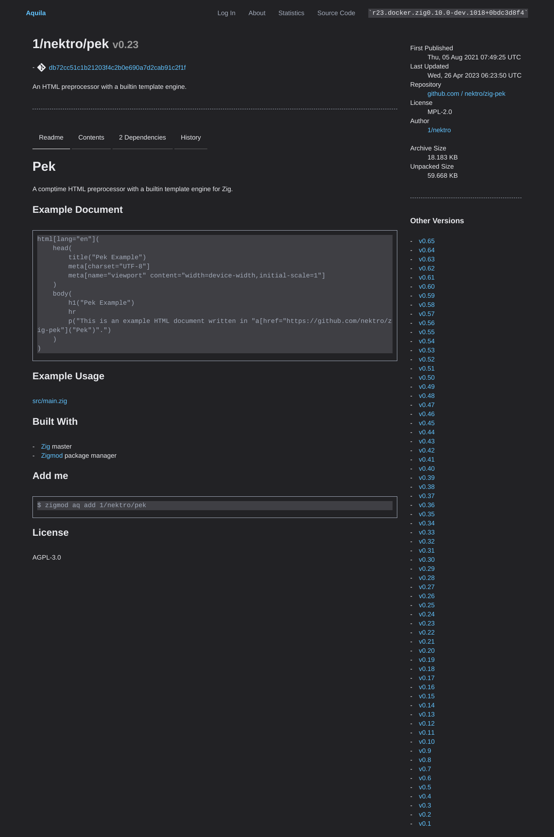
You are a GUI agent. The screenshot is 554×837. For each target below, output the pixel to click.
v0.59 (427, 296)
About (256, 13)
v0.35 (427, 514)
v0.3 (425, 805)
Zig (45, 446)
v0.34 (427, 523)
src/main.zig (49, 400)
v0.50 (427, 377)
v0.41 (427, 459)
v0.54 (427, 341)
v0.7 (425, 769)
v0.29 (427, 569)
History (191, 137)
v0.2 (425, 814)
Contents (91, 137)
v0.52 (427, 359)
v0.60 (427, 286)
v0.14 (427, 705)
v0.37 (427, 496)
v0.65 (427, 241)
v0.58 (427, 305)
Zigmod (52, 455)
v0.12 (427, 723)
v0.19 (427, 660)
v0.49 (427, 387)
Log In (226, 13)
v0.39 (427, 478)
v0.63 (427, 259)
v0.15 (427, 696)
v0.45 (427, 423)
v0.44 (427, 432)
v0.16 (427, 687)
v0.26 (427, 596)
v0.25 (427, 605)
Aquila (36, 13)
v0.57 (427, 314)
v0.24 (427, 614)
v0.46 (427, 414)
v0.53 (427, 350)
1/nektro (439, 130)
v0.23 (427, 623)
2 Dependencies (142, 137)
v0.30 (427, 559)
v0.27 (427, 587)
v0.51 (427, 368)
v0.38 (427, 487)
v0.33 (427, 532)
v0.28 (427, 578)
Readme (51, 137)
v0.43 (427, 441)
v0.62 (427, 268)
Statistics (291, 13)
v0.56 (427, 323)
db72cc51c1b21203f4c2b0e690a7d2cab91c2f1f (117, 68)
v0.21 (427, 641)
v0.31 (427, 550)
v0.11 (427, 732)
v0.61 (427, 277)
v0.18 (427, 669)
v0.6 (425, 778)
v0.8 (425, 760)
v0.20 (427, 651)
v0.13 (427, 714)
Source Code (336, 13)
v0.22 (427, 632)
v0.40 (427, 468)
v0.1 (425, 823)
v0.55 (427, 332)
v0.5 (425, 787)
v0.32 (427, 541)
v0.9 (425, 751)
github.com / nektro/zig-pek (467, 94)
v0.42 (427, 450)
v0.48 (427, 396)
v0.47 (427, 405)
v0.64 (427, 250)
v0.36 (427, 505)
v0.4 (425, 796)
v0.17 (427, 678)
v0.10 (427, 742)
